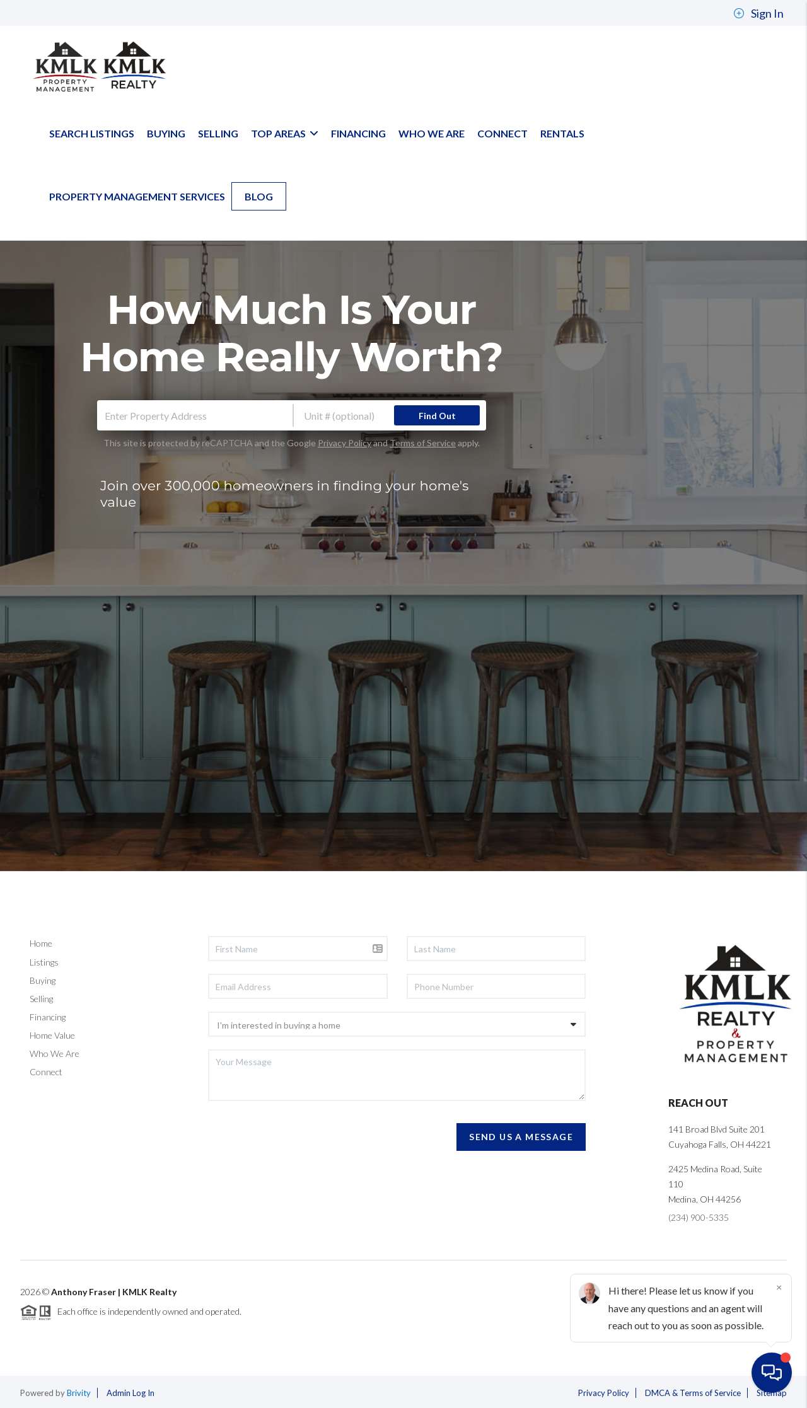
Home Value (52, 1035)
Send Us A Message (521, 1136)
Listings (44, 962)
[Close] (779, 1287)
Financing (48, 1017)
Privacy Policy (344, 442)
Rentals (562, 133)
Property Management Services (137, 196)
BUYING (166, 133)
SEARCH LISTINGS (91, 133)
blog (259, 196)
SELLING (218, 133)
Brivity (79, 1393)
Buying (42, 980)
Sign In (758, 13)
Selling (41, 998)
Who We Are (54, 1053)
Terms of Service (423, 442)
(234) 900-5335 (698, 1217)
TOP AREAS (284, 133)
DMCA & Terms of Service (693, 1393)
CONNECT (502, 133)
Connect (46, 1071)
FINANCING (358, 133)
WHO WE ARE (431, 133)
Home (41, 943)
